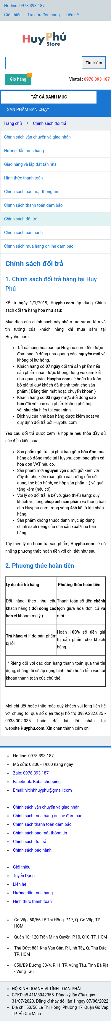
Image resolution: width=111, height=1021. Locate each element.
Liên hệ (72, 14)
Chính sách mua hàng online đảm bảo (47, 815)
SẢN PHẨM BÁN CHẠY (28, 109)
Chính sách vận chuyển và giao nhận (46, 807)
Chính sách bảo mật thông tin (40, 833)
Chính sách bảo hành (32, 850)
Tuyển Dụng (24, 875)
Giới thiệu (13, 14)
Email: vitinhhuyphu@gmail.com (42, 790)
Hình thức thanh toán (32, 901)
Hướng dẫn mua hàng (33, 892)
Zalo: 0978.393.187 (31, 773)
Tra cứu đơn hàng (44, 14)
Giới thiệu (21, 867)
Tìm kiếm (94, 63)
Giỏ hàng (18, 79)
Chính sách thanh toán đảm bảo (42, 824)
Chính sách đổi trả (49, 123)
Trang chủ (13, 123)
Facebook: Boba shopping (37, 781)
